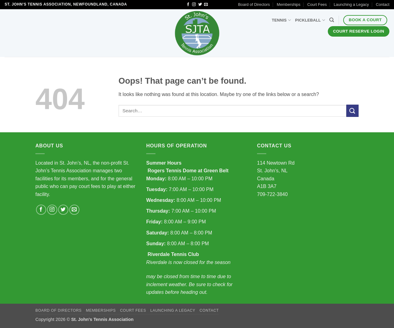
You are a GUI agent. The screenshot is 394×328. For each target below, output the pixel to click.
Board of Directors (254, 4)
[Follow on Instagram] (194, 4)
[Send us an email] (206, 4)
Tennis (281, 20)
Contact (382, 4)
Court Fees (317, 4)
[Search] (331, 20)
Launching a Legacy (351, 4)
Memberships (288, 4)
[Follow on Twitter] (200, 4)
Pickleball (310, 20)
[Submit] (352, 111)
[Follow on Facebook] (188, 4)
